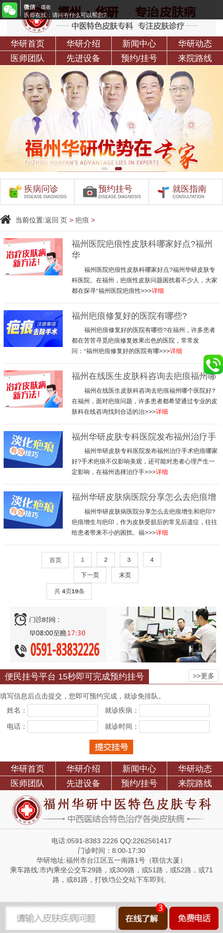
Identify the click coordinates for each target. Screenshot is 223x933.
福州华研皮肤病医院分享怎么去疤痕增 (144, 496)
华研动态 (195, 43)
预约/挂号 (139, 58)
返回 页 (56, 220)
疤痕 (82, 220)
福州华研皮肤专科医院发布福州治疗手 (144, 436)
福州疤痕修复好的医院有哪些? (129, 315)
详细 (158, 290)
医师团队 (28, 58)
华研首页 (28, 43)
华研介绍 (83, 43)
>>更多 (204, 676)
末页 (125, 574)
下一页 (90, 574)
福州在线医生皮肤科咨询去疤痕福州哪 (144, 376)
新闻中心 (139, 43)
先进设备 (83, 58)
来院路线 (195, 58)
